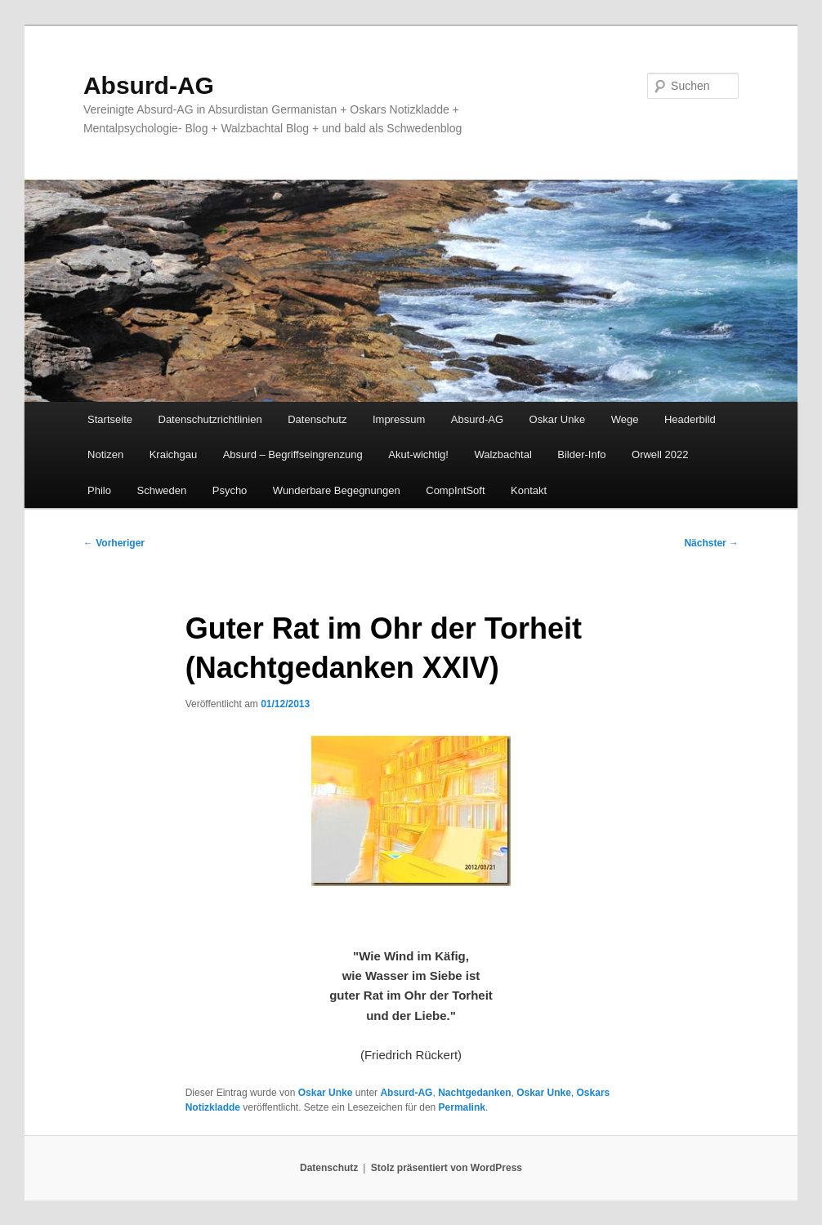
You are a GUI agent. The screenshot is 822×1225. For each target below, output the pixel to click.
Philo (99, 490)
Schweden (162, 490)
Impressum (399, 419)
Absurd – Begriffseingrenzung (293, 454)
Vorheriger (114, 543)
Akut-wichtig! (418, 454)
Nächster (711, 543)
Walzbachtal (502, 454)
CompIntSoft (455, 490)
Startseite (109, 419)
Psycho (230, 490)
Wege (625, 419)
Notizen (105, 454)
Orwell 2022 (660, 454)
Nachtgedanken (474, 1092)
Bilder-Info (581, 454)
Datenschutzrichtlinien (210, 419)
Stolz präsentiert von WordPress (446, 1168)
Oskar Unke (557, 419)
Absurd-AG (148, 85)
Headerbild (690, 419)
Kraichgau (174, 454)
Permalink (462, 1107)
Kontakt (529, 490)
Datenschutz (317, 419)
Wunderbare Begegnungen (336, 490)
